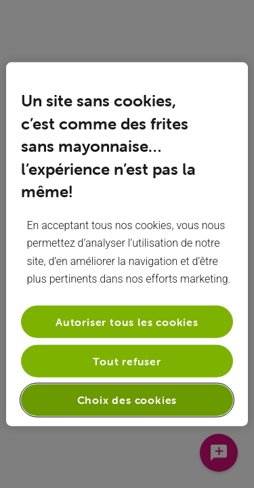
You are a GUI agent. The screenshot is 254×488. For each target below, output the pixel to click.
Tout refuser (127, 361)
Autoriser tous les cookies (127, 321)
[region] (126, 244)
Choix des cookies (127, 400)
